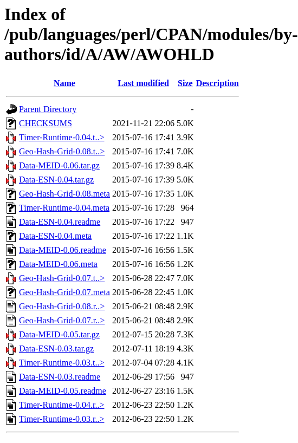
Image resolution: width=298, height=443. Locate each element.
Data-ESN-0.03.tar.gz (56, 348)
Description (217, 83)
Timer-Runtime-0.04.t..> (61, 137)
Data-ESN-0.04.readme (59, 221)
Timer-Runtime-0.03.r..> (61, 419)
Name (64, 83)
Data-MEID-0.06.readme (62, 250)
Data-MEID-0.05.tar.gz (59, 334)
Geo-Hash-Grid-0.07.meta (64, 292)
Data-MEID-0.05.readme (62, 390)
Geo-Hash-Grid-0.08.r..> (62, 306)
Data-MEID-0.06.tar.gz (59, 165)
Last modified (143, 83)
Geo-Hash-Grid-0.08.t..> (62, 151)
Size (185, 83)
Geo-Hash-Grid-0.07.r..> (62, 320)
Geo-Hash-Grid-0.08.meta (64, 193)
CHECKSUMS (45, 123)
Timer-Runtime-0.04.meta (64, 207)
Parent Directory (47, 109)
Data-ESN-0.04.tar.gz (56, 179)
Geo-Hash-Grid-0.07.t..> (62, 278)
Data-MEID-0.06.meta (58, 264)
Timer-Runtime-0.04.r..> (61, 404)
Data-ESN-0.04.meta (55, 235)
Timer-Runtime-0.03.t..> (61, 362)
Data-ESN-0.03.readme (59, 376)
